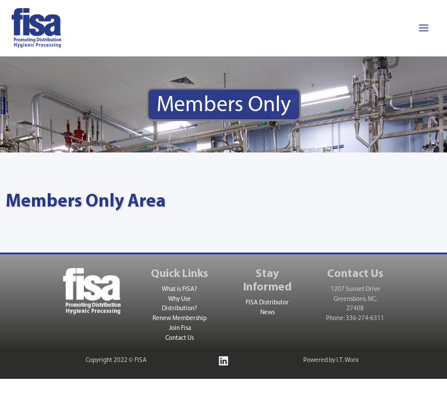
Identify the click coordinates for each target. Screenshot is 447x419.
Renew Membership (179, 318)
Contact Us (179, 338)
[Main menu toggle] (423, 28)
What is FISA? (179, 289)
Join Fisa (180, 328)
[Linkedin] (223, 361)
